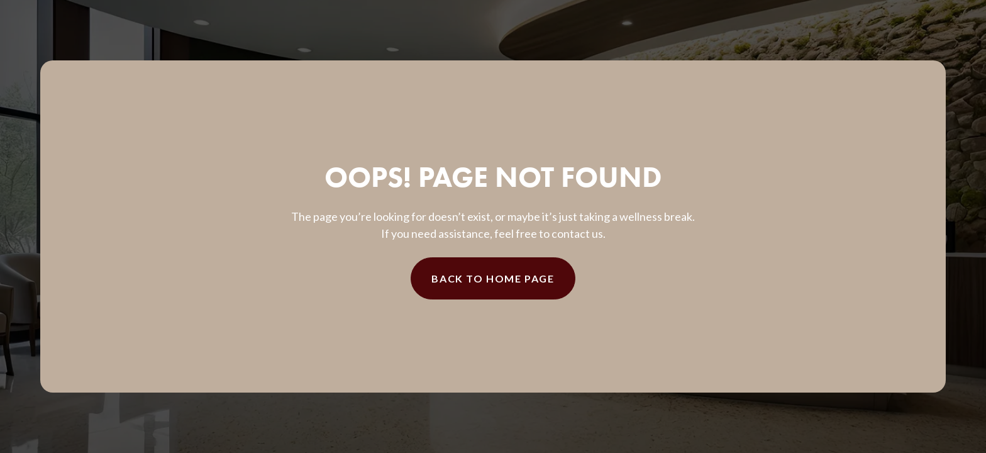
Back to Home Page (492, 278)
